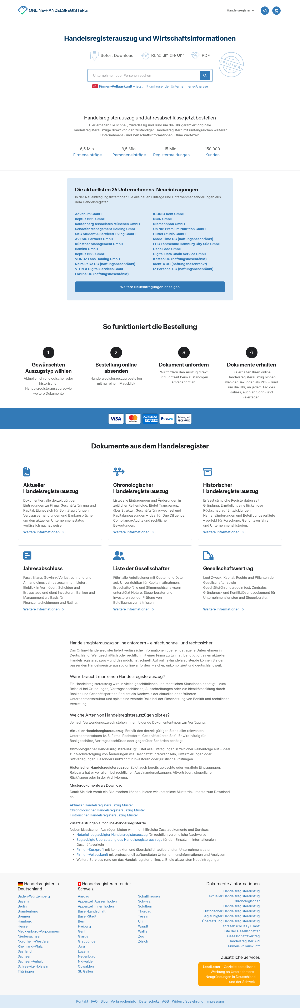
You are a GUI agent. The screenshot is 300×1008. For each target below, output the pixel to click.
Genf (82, 931)
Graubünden (88, 941)
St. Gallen (85, 971)
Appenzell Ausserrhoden (97, 901)
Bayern (23, 901)
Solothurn (145, 906)
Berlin (22, 906)
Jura (81, 946)
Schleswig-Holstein (33, 966)
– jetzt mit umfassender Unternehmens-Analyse (153, 86)
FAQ (94, 1001)
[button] (276, 10)
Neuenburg (86, 956)
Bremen (24, 916)
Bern (81, 921)
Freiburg (84, 926)
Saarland (25, 951)
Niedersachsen (29, 936)
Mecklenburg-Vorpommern (39, 931)
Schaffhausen (149, 896)
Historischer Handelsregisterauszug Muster (104, 815)
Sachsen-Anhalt (30, 961)
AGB (165, 1001)
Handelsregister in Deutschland (38, 886)
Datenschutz (149, 1001)
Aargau (83, 896)
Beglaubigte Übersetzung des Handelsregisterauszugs (119, 839)
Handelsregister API (244, 941)
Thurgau (144, 911)
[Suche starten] (205, 75)
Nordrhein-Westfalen (34, 941)
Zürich (143, 941)
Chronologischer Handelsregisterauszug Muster (107, 810)
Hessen (24, 926)
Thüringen (26, 971)
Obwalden (86, 966)
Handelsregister (239, 10)
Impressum (215, 1001)
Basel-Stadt (87, 916)
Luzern (83, 951)
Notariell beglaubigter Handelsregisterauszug (112, 834)
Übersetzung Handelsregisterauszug (231, 921)
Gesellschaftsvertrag (243, 936)
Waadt (143, 926)
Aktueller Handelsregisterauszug (234, 896)
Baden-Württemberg (34, 896)
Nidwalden (86, 961)
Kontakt (82, 1001)
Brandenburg (28, 911)
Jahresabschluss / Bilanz (240, 926)
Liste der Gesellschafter (241, 931)
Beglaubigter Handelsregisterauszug (231, 916)
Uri (140, 921)
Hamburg (25, 921)
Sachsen (24, 956)
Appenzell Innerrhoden (96, 906)
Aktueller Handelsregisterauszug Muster (101, 805)
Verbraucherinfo (123, 1001)
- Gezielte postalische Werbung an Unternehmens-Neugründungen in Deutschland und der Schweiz (229, 974)
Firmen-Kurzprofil (90, 849)
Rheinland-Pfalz (30, 946)
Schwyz (144, 901)
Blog (104, 1001)
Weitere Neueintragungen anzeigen (150, 287)
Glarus (83, 936)
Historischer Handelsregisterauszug (231, 911)
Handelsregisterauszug (241, 891)
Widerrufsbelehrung (187, 1001)
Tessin (143, 916)
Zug (141, 936)
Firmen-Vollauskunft (92, 854)
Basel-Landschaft (91, 911)
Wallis (142, 931)
